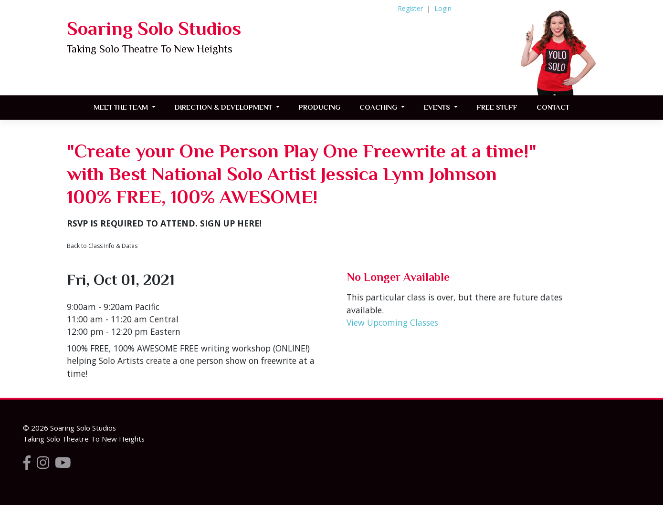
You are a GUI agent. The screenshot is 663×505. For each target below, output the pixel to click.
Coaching (379, 107)
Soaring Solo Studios (154, 28)
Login (443, 8)
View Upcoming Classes (392, 322)
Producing (319, 107)
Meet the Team (122, 107)
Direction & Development (224, 107)
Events (438, 107)
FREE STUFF (497, 107)
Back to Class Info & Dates (102, 246)
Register (410, 8)
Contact (553, 107)
